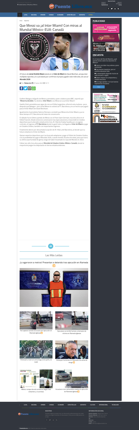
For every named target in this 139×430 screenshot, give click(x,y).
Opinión (42, 15)
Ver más (120, 5)
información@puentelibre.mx (98, 423)
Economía (60, 15)
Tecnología (115, 405)
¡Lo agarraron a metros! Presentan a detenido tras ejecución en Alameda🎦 (54, 264)
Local (25, 15)
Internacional (103, 405)
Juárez (92, 422)
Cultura (92, 405)
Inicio (21, 20)
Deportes (82, 15)
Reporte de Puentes (111, 1)
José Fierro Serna (98, 415)
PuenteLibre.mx (24, 428)
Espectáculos (71, 15)
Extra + (91, 15)
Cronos (51, 15)
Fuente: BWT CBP (104, 5)
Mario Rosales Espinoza (97, 417)
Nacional (34, 15)
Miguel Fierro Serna (98, 413)
